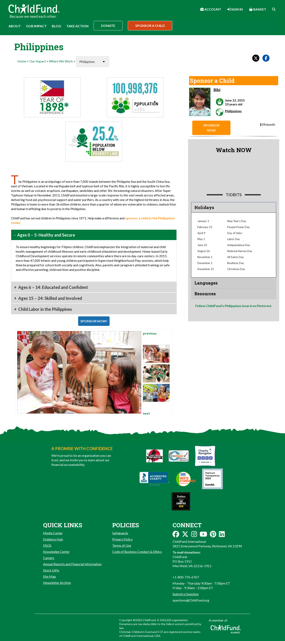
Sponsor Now (211, 127)
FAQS (47, 545)
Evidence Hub (53, 539)
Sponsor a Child (150, 26)
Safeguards (120, 533)
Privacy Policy (122, 539)
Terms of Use (121, 545)
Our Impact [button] (36, 26)
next (146, 413)
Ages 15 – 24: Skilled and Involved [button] (49, 298)
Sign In (235, 9)
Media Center (53, 533)
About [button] (14, 26)
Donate (108, 26)
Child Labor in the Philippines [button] (44, 309)
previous (150, 333)
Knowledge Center (56, 552)
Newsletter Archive (57, 583)
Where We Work (61, 61)
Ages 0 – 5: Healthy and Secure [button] (45, 234)
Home (21, 61)
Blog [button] (56, 26)
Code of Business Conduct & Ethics (137, 552)
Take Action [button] (77, 26)
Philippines (233, 111)
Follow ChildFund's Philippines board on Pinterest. (233, 306)
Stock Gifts (51, 570)
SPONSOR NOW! (93, 321)
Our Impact (37, 61)
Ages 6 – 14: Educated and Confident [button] (52, 287)
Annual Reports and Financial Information (72, 564)
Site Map (49, 576)
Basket (257, 9)
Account (210, 9)
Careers (48, 558)
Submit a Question (186, 594)
